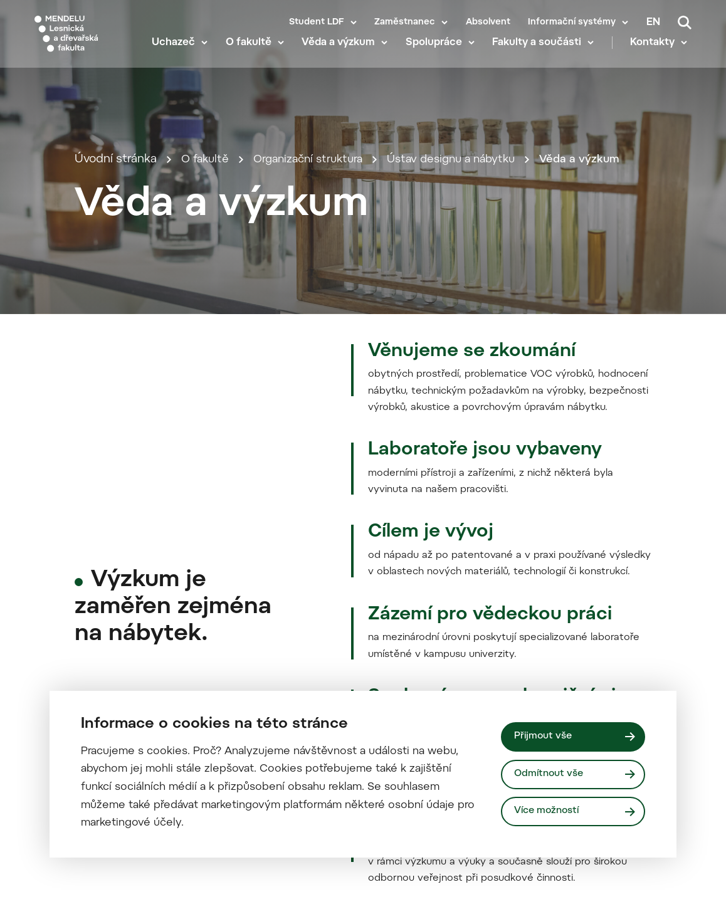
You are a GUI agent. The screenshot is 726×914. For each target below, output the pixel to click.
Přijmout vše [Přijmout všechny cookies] (544, 735)
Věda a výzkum (342, 56)
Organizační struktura (315, 282)
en (653, 23)
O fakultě (253, 56)
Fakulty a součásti (541, 56)
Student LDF (316, 22)
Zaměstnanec (404, 22)
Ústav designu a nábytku (467, 282)
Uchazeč (177, 56)
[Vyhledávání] (685, 22)
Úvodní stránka (116, 282)
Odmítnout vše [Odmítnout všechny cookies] (550, 774)
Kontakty (656, 56)
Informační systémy (572, 22)
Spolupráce (438, 56)
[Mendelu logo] (86, 39)
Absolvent (488, 22)
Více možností (548, 811)
